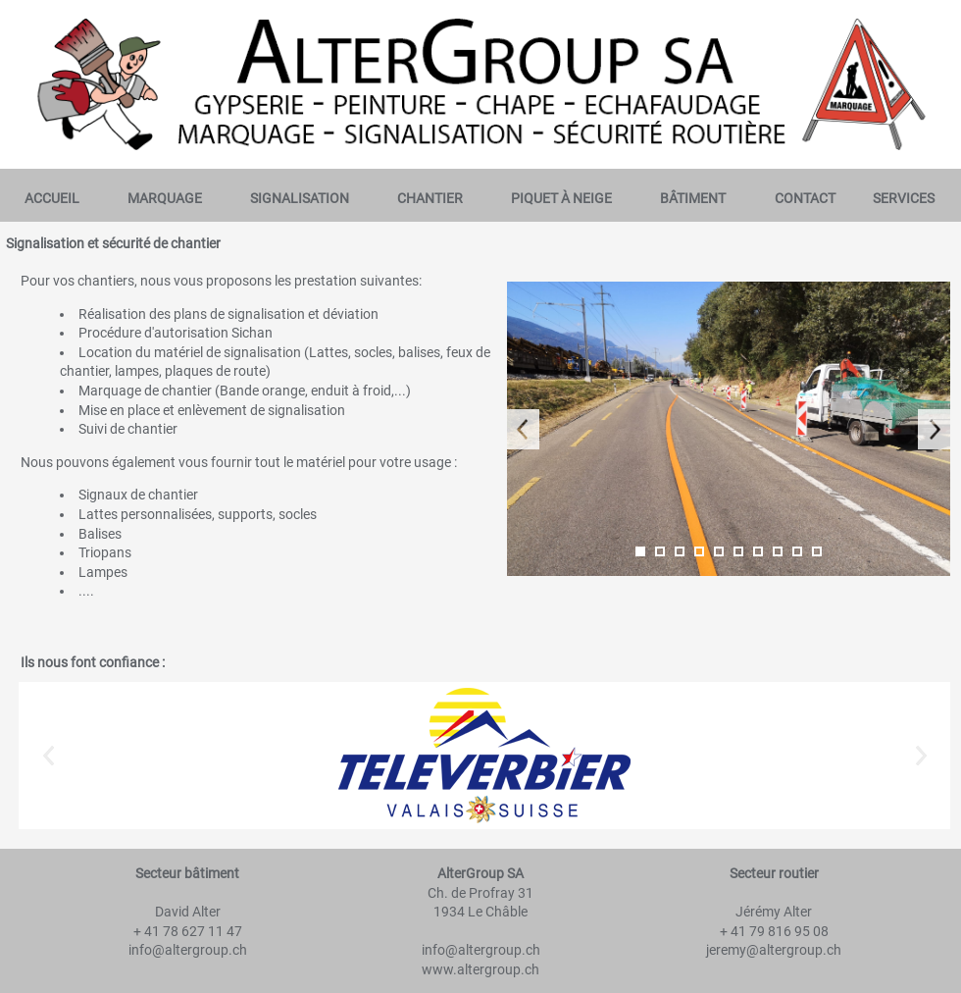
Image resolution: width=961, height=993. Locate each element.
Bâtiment (693, 198)
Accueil (52, 198)
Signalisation (299, 198)
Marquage (164, 198)
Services (904, 198)
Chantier (430, 198)
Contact (805, 198)
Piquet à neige (561, 198)
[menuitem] (51, 198)
